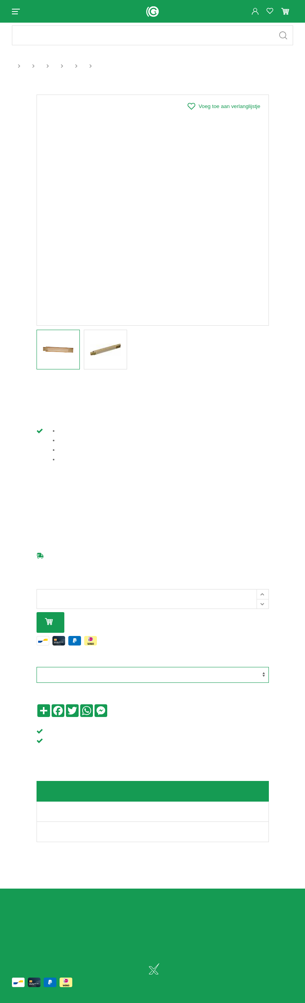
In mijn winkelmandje (49, 629)
